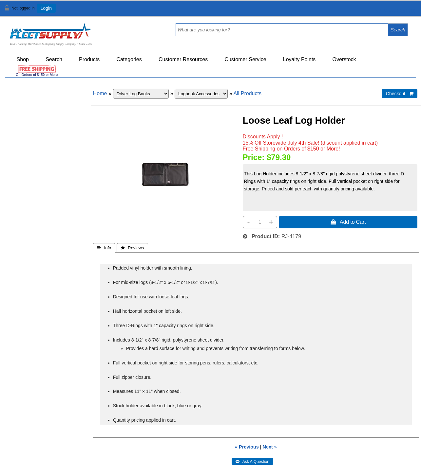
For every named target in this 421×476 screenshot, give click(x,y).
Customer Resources (183, 59)
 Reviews (132, 248)
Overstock (344, 59)
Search (54, 59)
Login (46, 8)
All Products (247, 93)
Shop (23, 59)
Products (89, 59)
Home (100, 93)
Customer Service (245, 59)
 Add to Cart (348, 221)
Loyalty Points (299, 59)
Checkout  (399, 93)
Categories (129, 59)
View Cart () (395, 11)
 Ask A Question (252, 462)
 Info (104, 248)
